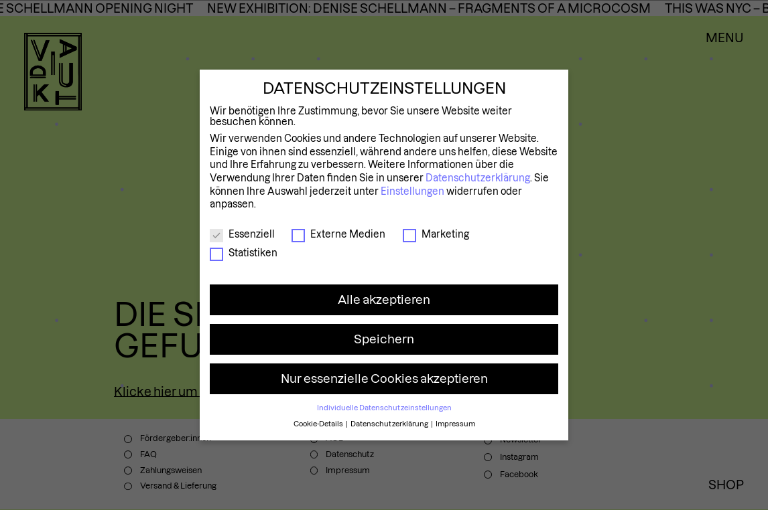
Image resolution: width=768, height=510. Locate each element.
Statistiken (243, 253)
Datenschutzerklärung (478, 178)
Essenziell (242, 234)
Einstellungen (412, 191)
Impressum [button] (455, 424)
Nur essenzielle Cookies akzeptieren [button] (384, 378)
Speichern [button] (384, 339)
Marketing (436, 234)
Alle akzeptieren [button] (384, 299)
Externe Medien (338, 234)
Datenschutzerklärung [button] (390, 424)
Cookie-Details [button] (319, 424)
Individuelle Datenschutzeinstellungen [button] (384, 408)
